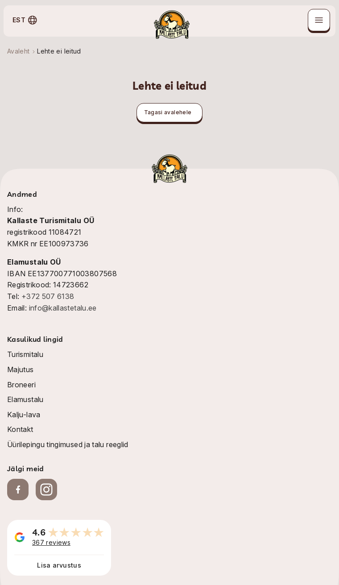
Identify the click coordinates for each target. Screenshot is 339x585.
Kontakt (20, 429)
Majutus (20, 369)
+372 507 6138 (47, 296)
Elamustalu (25, 399)
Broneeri (21, 384)
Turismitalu (25, 354)
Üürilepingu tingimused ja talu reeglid (67, 444)
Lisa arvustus (59, 565)
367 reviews (51, 542)
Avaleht (18, 51)
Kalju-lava (24, 414)
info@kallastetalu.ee (63, 307)
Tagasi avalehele (168, 112)
